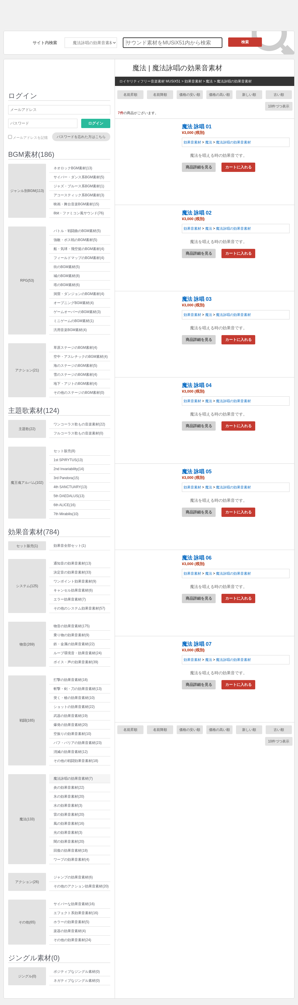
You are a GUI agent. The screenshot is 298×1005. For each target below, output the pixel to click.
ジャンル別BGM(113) (27, 191)
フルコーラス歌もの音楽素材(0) (78, 433)
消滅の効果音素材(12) (71, 752)
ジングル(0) (27, 976)
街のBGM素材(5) (67, 267)
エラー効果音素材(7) (70, 599)
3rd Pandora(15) (66, 478)
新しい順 (249, 95)
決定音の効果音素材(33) (72, 572)
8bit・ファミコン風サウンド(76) (79, 213)
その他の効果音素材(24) (72, 940)
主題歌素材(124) (33, 410)
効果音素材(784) (33, 532)
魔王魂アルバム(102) (27, 483)
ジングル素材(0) (34, 958)
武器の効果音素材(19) (71, 716)
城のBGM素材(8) (67, 276)
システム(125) (27, 586)
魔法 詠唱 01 (197, 127)
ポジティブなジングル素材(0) (77, 972)
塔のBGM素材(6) (67, 285)
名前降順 (160, 95)
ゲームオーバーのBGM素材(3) (77, 312)
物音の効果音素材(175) (72, 626)
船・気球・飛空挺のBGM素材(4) (79, 249)
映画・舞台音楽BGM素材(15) (76, 204)
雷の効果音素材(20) (69, 814)
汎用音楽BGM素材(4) (70, 330)
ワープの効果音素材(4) (71, 859)
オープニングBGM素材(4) (74, 303)
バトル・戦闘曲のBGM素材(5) (77, 231)
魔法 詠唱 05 (197, 471)
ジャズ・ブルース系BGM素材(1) (79, 186)
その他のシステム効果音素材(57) (79, 608)
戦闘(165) (27, 720)
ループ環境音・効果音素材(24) (78, 653)
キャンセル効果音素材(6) (73, 590)
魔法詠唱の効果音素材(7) (73, 778)
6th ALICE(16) (64, 505)
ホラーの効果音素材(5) (71, 922)
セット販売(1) (27, 546)
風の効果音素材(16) (69, 823)
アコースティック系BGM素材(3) (79, 195)
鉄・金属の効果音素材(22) (74, 644)
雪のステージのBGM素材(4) (75, 375)
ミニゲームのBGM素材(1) (74, 321)
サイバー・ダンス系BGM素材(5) (79, 177)
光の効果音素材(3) (68, 832)
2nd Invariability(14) (69, 469)
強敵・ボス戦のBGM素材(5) (75, 240)
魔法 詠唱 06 (197, 558)
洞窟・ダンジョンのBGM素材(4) (79, 294)
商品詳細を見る (199, 167)
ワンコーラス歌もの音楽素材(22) (79, 424)
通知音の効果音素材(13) (72, 563)
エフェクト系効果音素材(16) (76, 913)
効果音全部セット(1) (70, 546)
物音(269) (27, 644)
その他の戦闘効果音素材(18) (76, 761)
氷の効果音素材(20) (69, 796)
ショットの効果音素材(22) (74, 707)
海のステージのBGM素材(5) (75, 366)
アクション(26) (27, 882)
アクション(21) (27, 370)
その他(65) (27, 922)
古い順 (279, 95)
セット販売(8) (64, 451)
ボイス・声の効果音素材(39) (76, 662)
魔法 (208, 142)
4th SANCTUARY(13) (70, 487)
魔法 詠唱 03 (197, 299)
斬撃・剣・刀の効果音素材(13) (78, 689)
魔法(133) (27, 819)
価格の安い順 (189, 95)
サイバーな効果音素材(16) (74, 904)
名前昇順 (130, 95)
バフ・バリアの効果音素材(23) (78, 743)
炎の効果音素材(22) (69, 787)
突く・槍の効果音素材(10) (74, 698)
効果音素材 (192, 142)
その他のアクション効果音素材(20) (81, 886)
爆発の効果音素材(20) (71, 725)
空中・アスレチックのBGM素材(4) (81, 357)
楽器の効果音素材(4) (70, 931)
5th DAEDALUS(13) (69, 496)
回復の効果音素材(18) (71, 850)
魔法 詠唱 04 (197, 385)
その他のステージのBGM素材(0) (79, 393)
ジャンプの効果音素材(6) (73, 877)
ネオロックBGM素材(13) (73, 168)
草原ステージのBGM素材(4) (75, 348)
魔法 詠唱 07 (197, 644)
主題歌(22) (27, 429)
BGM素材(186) (31, 154)
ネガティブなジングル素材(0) (77, 981)
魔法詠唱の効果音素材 (233, 142)
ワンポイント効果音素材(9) (75, 581)
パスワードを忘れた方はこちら (81, 137)
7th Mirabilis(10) (66, 514)
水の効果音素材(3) (68, 805)
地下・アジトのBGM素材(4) (75, 384)
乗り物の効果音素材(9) (71, 635)
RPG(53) (27, 280)
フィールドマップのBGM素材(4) (79, 258)
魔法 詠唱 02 (197, 213)
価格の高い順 (219, 95)
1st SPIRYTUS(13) (68, 460)
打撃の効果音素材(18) (71, 680)
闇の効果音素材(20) (69, 841)
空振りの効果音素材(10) (72, 734)
